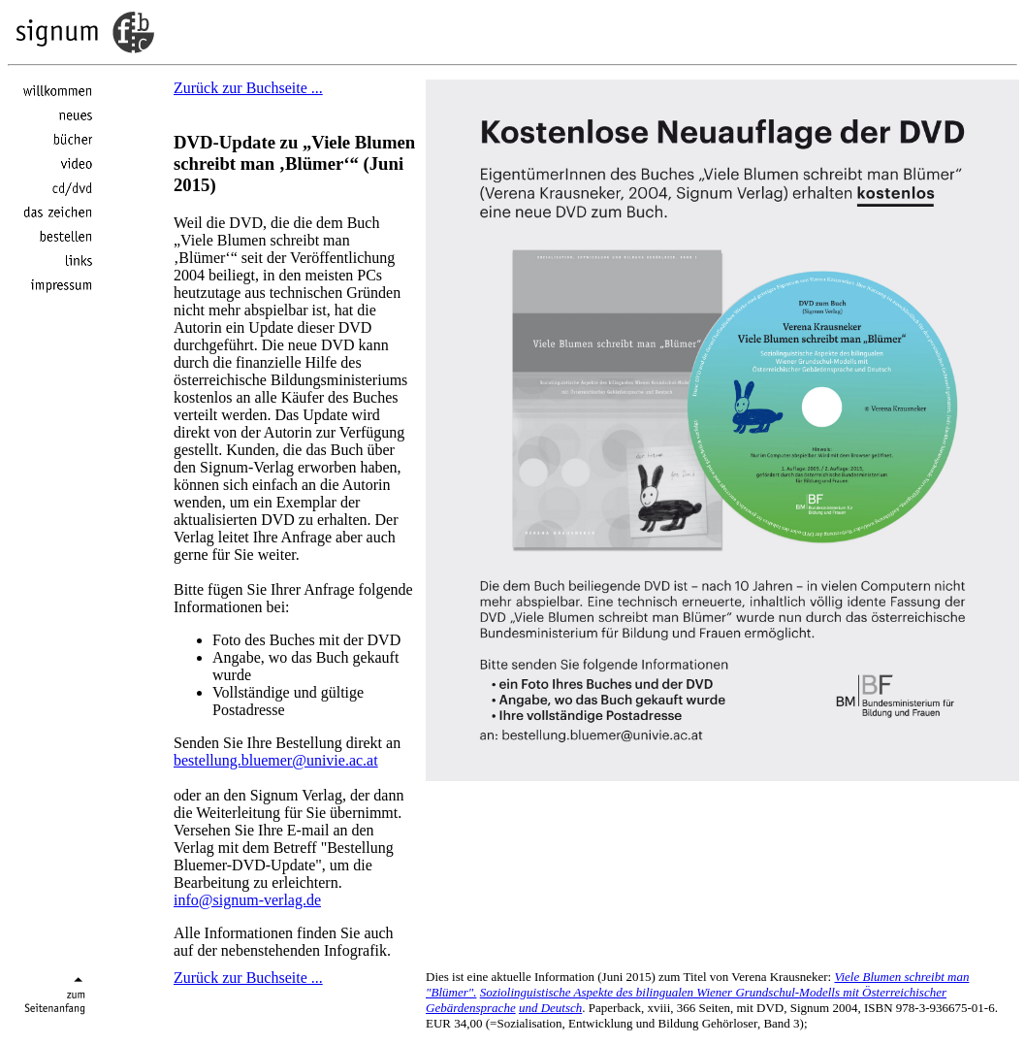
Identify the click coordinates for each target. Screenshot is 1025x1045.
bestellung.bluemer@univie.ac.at (276, 760)
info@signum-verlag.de (247, 900)
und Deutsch (550, 1007)
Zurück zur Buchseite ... (248, 88)
